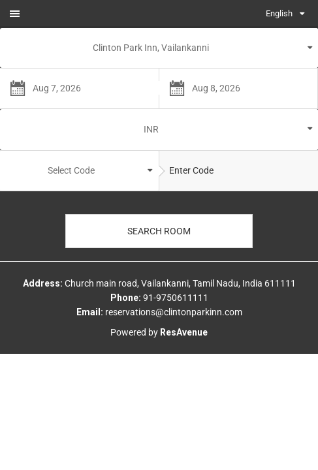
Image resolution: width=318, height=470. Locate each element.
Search (159, 231)
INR (151, 129)
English (279, 13)
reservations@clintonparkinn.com (173, 312)
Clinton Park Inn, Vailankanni (151, 47)
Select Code (71, 170)
